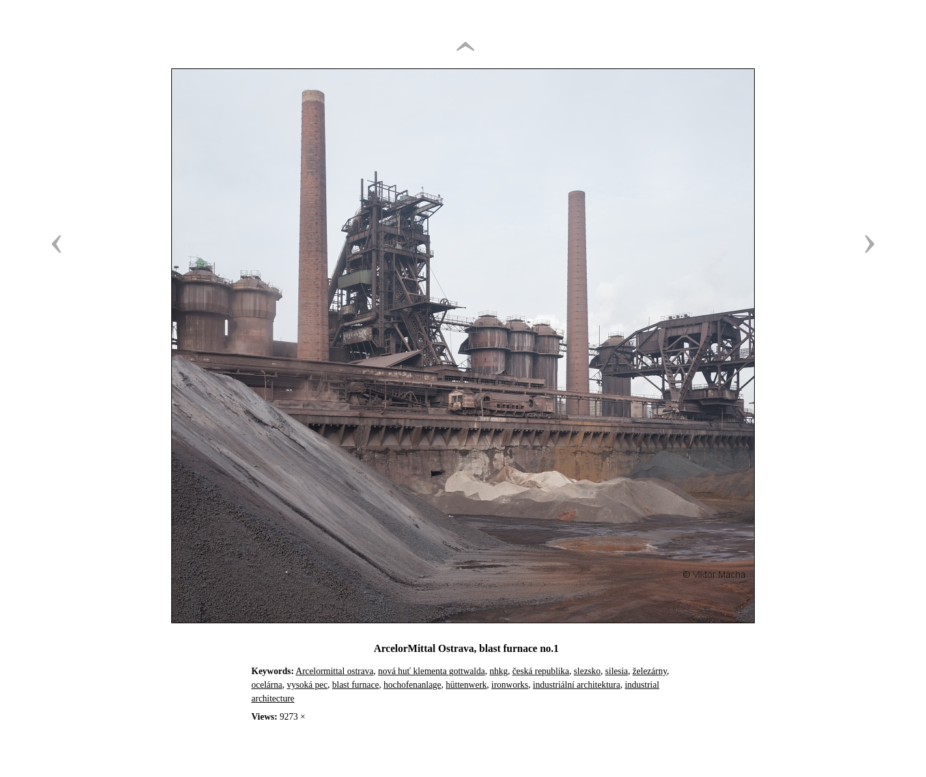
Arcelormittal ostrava (334, 671)
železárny (649, 671)
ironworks (510, 685)
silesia (616, 671)
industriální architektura (576, 685)
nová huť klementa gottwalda (431, 671)
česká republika (540, 671)
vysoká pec (307, 685)
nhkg (499, 671)
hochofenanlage (413, 685)
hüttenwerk (466, 685)
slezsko (587, 671)
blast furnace (355, 685)
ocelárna (266, 685)
